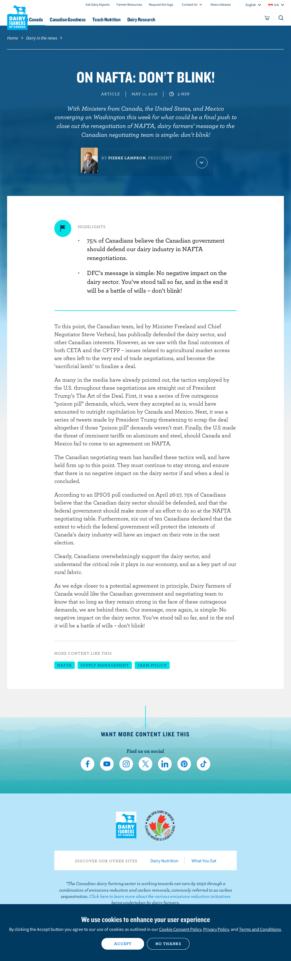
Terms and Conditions (260, 929)
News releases (221, 4)
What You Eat (204, 860)
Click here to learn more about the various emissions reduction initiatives (159, 896)
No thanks (168, 943)
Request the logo (161, 4)
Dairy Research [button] (182, 19)
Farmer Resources (129, 4)
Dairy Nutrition (164, 860)
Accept (123, 943)
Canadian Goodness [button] (99, 19)
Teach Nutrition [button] (142, 19)
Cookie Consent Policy (180, 929)
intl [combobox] (276, 5)
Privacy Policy (216, 929)
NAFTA (64, 665)
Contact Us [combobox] (190, 4)
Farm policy (152, 665)
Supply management (104, 665)
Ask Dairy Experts (98, 4)
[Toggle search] (281, 19)
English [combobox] (251, 5)
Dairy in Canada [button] (55, 19)
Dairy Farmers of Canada (17, 17)
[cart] (267, 19)
